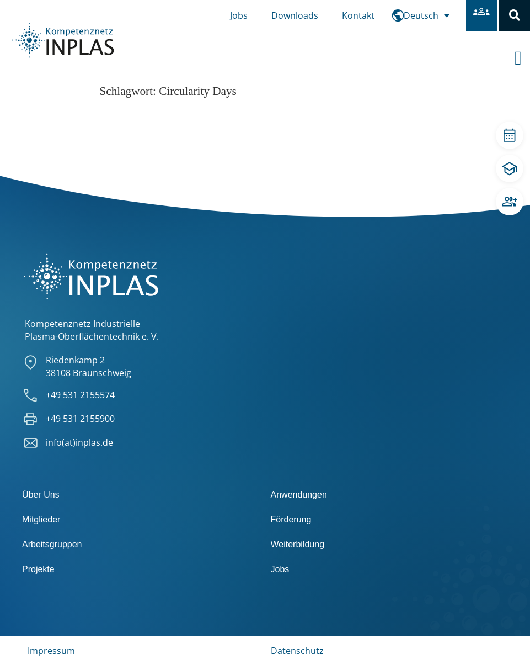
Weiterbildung (298, 544)
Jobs (239, 15)
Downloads (294, 15)
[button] (514, 15)
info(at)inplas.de (79, 442)
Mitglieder (41, 519)
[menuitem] (427, 15)
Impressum (51, 651)
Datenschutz (297, 651)
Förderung (291, 519)
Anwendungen (299, 494)
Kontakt (358, 15)
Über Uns (41, 494)
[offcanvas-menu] (522, 49)
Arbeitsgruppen (52, 544)
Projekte (38, 569)
